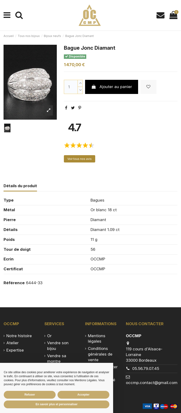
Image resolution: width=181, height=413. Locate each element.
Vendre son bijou (58, 345)
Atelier (12, 342)
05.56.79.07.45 (145, 368)
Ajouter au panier (111, 86)
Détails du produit (20, 185)
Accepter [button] (83, 394)
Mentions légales (96, 338)
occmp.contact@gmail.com (151, 382)
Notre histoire (19, 335)
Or (49, 335)
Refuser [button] (30, 394)
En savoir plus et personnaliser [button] (57, 404)
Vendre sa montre (56, 358)
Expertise (15, 350)
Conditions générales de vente (100, 354)
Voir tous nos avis (79, 159)
